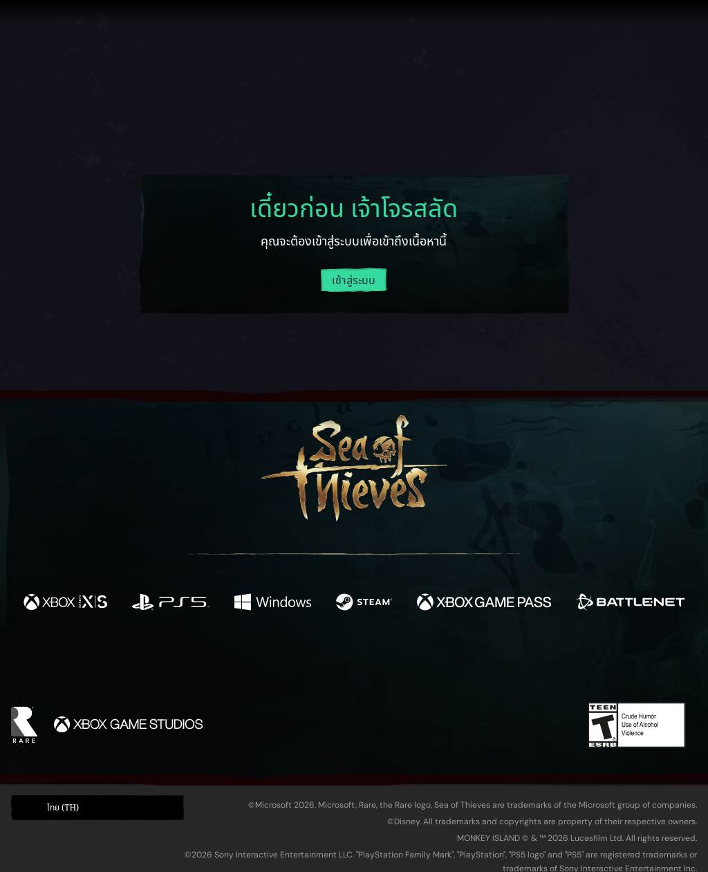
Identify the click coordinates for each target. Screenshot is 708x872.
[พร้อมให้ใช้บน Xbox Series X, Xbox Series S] (65, 604)
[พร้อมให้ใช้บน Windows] (272, 604)
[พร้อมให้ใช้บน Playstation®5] (171, 604)
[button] (97, 808)
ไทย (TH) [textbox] (63, 807)
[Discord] (410, 665)
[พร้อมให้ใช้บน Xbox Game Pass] (484, 604)
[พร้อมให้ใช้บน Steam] (364, 604)
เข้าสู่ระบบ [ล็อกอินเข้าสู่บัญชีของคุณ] (353, 280)
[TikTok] (448, 663)
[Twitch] (291, 663)
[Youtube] (350, 662)
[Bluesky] (487, 664)
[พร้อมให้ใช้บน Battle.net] (630, 604)
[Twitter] (251, 662)
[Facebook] (215, 661)
